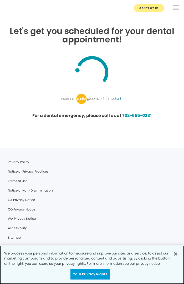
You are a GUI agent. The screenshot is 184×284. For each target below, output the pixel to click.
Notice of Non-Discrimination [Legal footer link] (30, 190)
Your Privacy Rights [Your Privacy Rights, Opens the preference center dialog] (90, 274)
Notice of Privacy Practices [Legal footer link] (28, 171)
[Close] (175, 254)
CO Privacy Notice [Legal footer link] (21, 209)
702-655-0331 (137, 115)
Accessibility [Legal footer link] (17, 228)
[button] (176, 8)
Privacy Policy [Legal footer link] (18, 162)
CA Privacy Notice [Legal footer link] (21, 200)
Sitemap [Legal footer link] (14, 237)
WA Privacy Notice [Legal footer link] (22, 218)
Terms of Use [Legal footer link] (17, 181)
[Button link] (149, 8)
